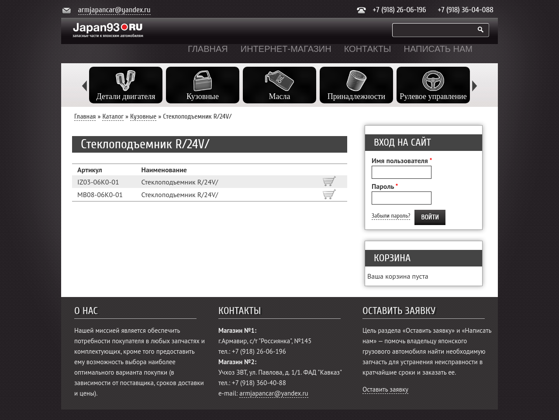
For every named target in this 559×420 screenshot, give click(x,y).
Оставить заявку (385, 389)
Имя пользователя (402, 160)
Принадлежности (356, 96)
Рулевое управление (433, 96)
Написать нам (438, 49)
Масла (279, 96)
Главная (208, 49)
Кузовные (202, 96)
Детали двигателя (125, 96)
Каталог (113, 116)
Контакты (367, 49)
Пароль (385, 186)
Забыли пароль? (391, 215)
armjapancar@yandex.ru (114, 9)
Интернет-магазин (286, 49)
